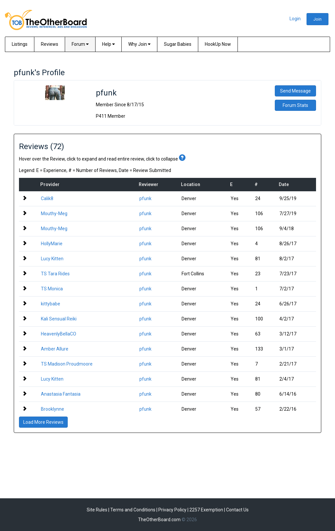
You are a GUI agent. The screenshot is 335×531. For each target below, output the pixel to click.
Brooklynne (52, 409)
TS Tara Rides (55, 273)
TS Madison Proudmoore (67, 364)
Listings (19, 44)
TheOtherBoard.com (159, 519)
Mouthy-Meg (54, 213)
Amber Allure (54, 348)
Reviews (49, 44)
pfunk (145, 198)
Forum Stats (295, 105)
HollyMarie (51, 243)
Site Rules (97, 509)
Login (295, 18)
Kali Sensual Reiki (59, 318)
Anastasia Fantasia (60, 394)
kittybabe (50, 303)
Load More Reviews (43, 422)
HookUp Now (218, 44)
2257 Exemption (206, 509)
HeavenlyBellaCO (58, 333)
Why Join (139, 44)
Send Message (295, 91)
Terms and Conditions (132, 509)
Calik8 (47, 198)
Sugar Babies (177, 44)
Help (108, 44)
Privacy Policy (172, 509)
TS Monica (52, 288)
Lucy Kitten (52, 258)
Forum (80, 44)
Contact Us (237, 509)
